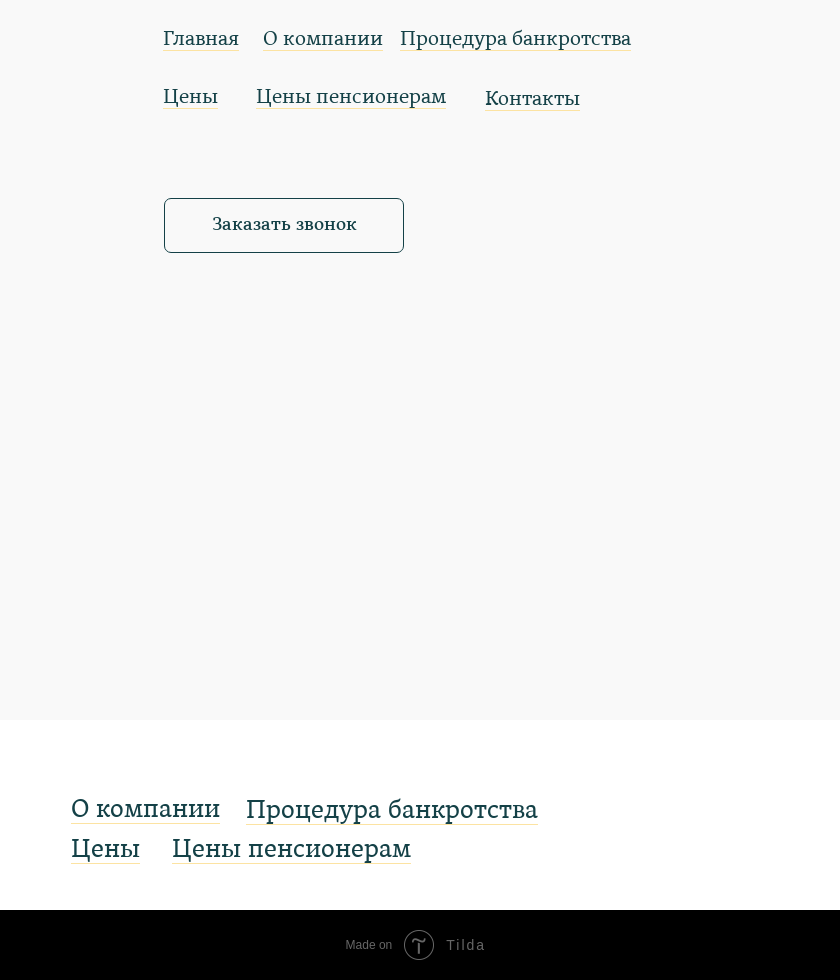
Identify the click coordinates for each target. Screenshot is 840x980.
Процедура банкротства (515, 40)
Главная (201, 40)
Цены (190, 98)
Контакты (532, 100)
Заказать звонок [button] (284, 225)
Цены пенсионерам (351, 98)
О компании (323, 40)
